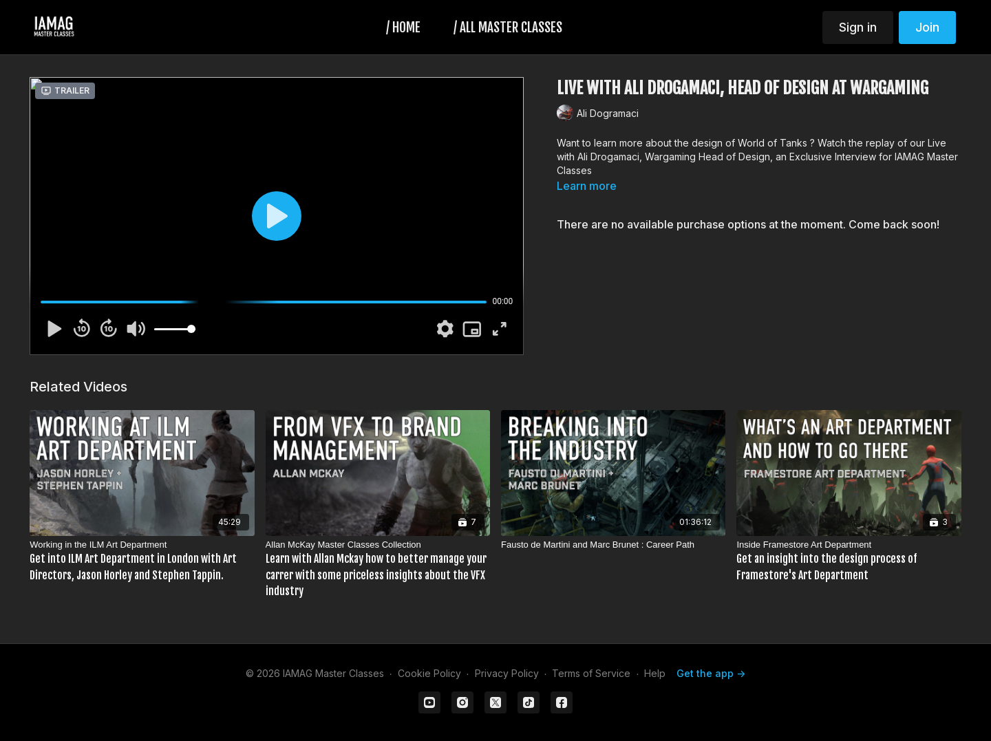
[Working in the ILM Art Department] (142, 560)
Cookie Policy (429, 673)
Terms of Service (591, 673)
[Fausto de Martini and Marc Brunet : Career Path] (613, 545)
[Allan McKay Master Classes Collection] (378, 569)
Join (927, 27)
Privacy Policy (507, 673)
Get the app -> (710, 673)
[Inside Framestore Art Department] (848, 560)
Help (654, 673)
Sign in (858, 27)
